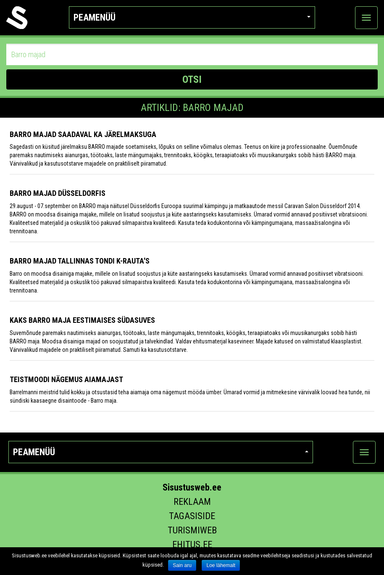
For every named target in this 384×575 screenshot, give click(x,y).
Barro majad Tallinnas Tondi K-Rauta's (80, 260)
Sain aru (182, 565)
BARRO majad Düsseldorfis (57, 193)
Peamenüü (192, 17)
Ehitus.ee (192, 544)
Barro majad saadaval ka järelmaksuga (83, 134)
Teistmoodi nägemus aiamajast (66, 379)
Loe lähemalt (220, 565)
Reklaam (192, 501)
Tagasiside (192, 516)
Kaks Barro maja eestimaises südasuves (82, 320)
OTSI (192, 79)
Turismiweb (192, 530)
